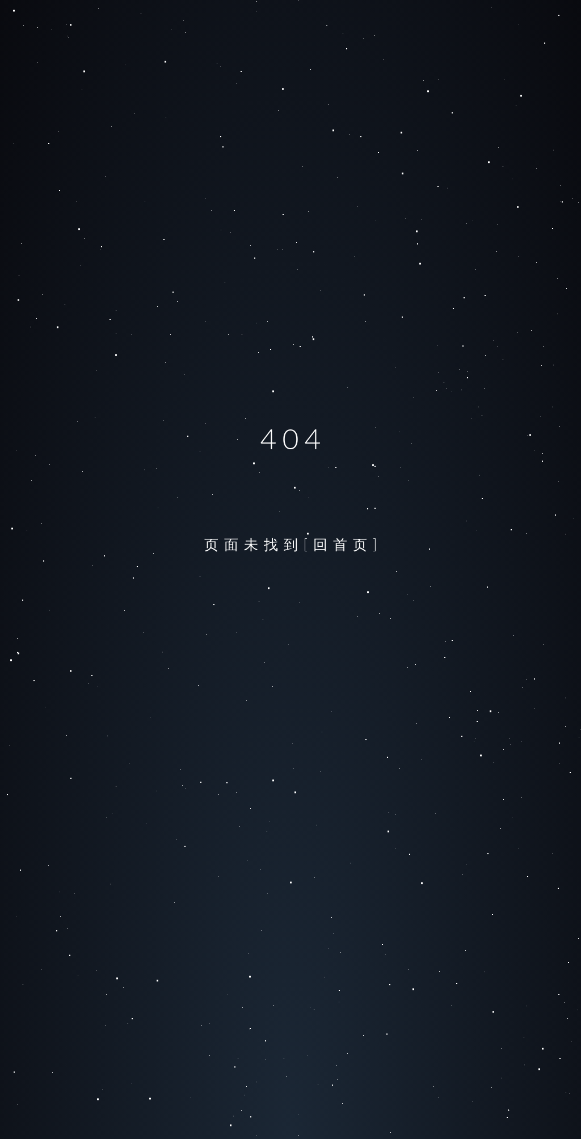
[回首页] (343, 543)
